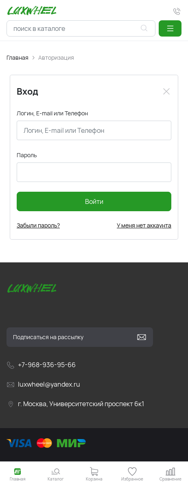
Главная (17, 57)
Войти (94, 201)
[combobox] (81, 28)
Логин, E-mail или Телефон (52, 113)
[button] (170, 28)
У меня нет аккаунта (144, 225)
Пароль (27, 155)
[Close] (166, 91)
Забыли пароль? (38, 225)
